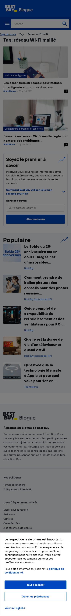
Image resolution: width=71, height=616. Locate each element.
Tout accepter (35, 584)
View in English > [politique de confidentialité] (15, 608)
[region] (35, 574)
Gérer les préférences (35, 596)
